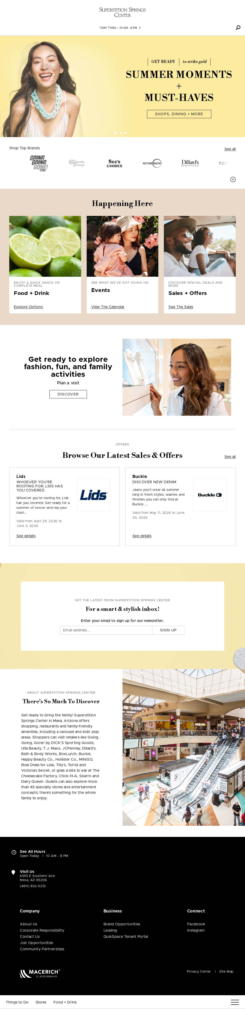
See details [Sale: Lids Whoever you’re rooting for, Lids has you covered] (25, 536)
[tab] (121, 133)
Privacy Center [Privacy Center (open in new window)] (199, 971)
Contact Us (30, 936)
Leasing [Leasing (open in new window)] (110, 930)
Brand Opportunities (122, 924)
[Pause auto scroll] (233, 179)
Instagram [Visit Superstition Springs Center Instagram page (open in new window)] (196, 930)
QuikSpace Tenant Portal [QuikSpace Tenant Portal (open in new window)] (126, 936)
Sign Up (168, 630)
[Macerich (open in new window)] (40, 973)
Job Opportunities (36, 943)
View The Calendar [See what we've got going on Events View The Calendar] (108, 307)
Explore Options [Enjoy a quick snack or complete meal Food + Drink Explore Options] (28, 307)
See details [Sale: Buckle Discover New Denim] (141, 536)
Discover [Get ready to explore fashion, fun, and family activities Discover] (68, 394)
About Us (28, 924)
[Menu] (235, 1002)
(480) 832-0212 (33, 886)
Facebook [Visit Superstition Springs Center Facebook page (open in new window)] (196, 924)
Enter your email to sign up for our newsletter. (122, 621)
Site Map (226, 971)
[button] (238, 27)
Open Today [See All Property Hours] (108, 27)
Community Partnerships (42, 949)
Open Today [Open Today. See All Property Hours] (29, 856)
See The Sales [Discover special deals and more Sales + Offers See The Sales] (180, 307)
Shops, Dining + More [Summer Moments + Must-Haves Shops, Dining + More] (179, 114)
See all (230, 149)
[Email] (106, 630)
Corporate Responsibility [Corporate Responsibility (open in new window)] (42, 930)
